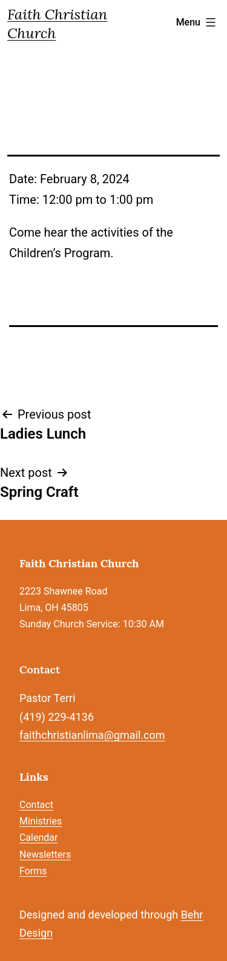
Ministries (40, 821)
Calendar (38, 837)
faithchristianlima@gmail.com (92, 735)
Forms (33, 871)
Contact (36, 805)
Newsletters (45, 854)
